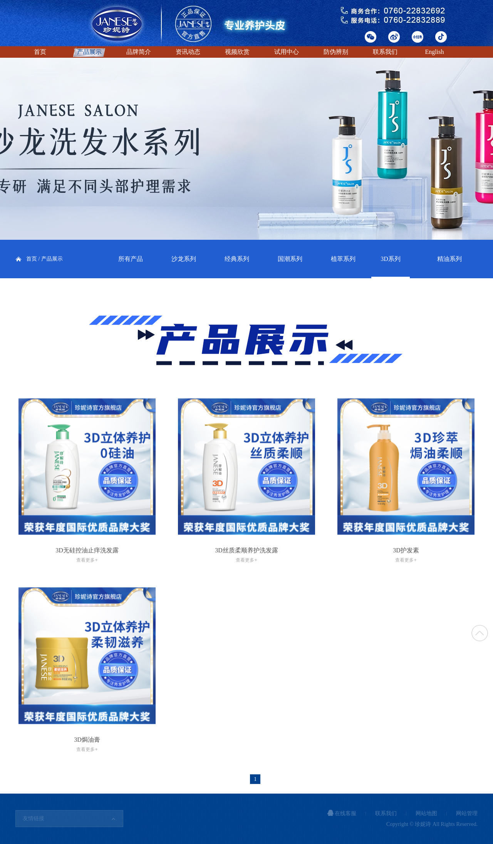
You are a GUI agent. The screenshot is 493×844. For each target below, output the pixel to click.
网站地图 (426, 813)
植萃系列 (343, 259)
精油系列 (449, 259)
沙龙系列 (183, 259)
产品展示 (89, 51)
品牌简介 (138, 51)
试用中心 (286, 51)
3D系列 (391, 259)
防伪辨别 (336, 51)
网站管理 (467, 813)
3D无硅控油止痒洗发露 (87, 567)
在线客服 (342, 813)
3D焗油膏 (87, 756)
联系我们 (385, 51)
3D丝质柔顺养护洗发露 (246, 567)
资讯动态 (188, 51)
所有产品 (130, 259)
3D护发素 (406, 567)
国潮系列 (290, 259)
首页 (40, 51)
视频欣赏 (237, 51)
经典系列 (237, 259)
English (434, 51)
